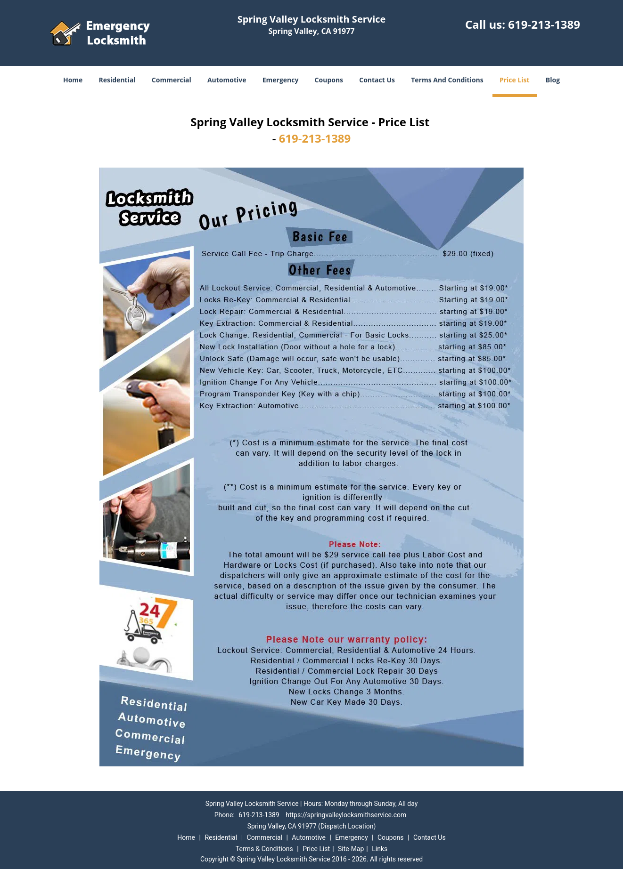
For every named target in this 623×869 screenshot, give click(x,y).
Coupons (329, 79)
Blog (553, 79)
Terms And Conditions (447, 79)
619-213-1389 (544, 24)
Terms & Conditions (264, 849)
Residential (117, 79)
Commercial (171, 79)
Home (72, 79)
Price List (515, 79)
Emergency (280, 79)
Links (379, 849)
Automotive (226, 79)
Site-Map (351, 849)
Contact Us (377, 79)
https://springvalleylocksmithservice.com (346, 815)
